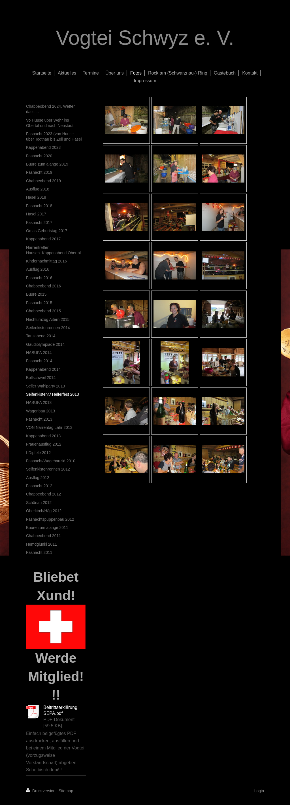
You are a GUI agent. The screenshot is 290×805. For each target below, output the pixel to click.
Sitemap (66, 791)
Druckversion (41, 791)
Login (259, 791)
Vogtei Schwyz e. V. (145, 37)
